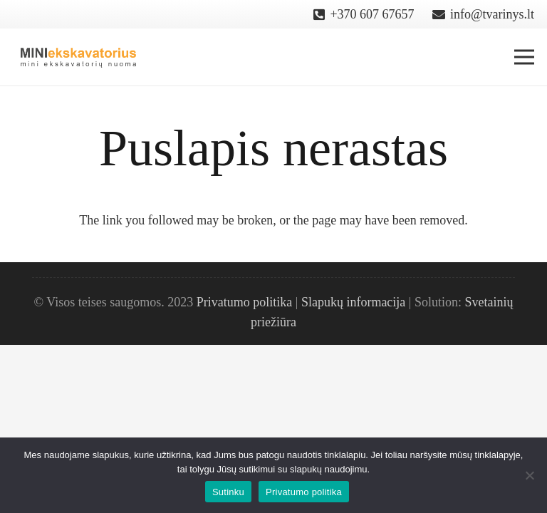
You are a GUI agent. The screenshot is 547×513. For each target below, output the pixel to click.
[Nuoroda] (79, 57)
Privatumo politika (245, 302)
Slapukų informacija (353, 302)
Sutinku (228, 492)
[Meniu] (524, 57)
